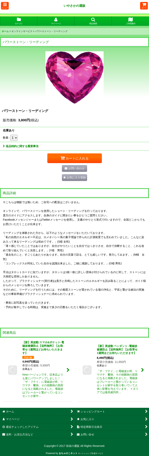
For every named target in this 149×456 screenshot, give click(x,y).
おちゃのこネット (68, 453)
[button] (5, 6)
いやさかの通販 (74, 5)
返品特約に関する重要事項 (20, 146)
